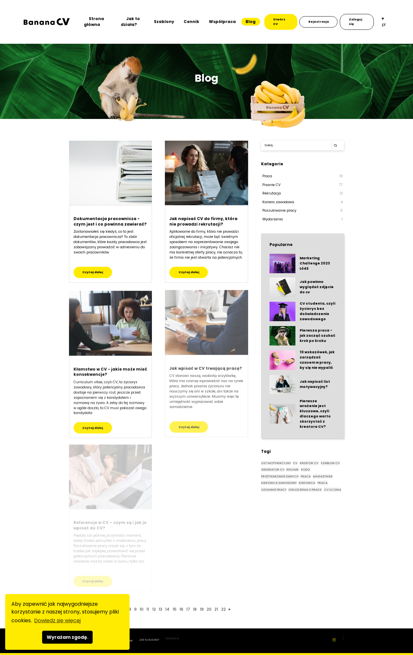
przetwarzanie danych (280, 476)
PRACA (322, 483)
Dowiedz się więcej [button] (57, 620)
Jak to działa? (130, 21)
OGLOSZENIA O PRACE (305, 489)
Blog (251, 21)
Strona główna (94, 21)
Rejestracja (318, 21)
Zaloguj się (355, 21)
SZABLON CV (330, 463)
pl (383, 24)
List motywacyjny (276, 463)
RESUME (292, 469)
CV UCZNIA (332, 489)
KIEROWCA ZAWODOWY (279, 483)
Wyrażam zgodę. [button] (67, 637)
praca (306, 476)
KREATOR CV (309, 463)
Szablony (164, 21)
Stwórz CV (279, 21)
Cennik (191, 21)
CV (295, 463)
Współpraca (222, 21)
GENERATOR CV (272, 469)
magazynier (323, 476)
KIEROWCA (307, 483)
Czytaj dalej (92, 272)
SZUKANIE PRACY (273, 489)
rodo (305, 469)
